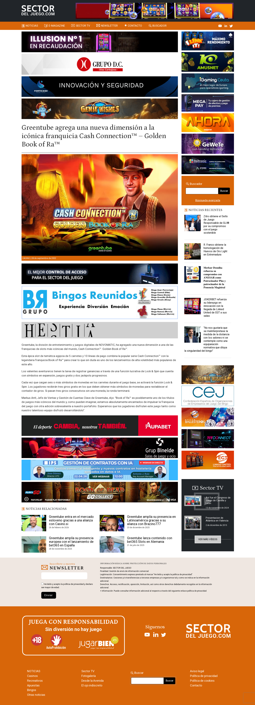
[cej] (208, 396)
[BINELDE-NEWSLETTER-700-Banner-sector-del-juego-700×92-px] (100, 448)
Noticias (32, 25)
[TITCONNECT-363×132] (208, 439)
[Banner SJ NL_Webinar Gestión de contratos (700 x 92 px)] (100, 470)
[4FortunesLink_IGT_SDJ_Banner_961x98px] (154, 10)
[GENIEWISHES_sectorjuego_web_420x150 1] (208, 375)
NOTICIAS (33, 671)
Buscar (224, 190)
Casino (26, 258)
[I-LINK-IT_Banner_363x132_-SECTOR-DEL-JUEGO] (208, 41)
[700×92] (100, 492)
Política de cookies (202, 680)
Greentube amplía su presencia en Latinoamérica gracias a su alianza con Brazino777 (151, 520)
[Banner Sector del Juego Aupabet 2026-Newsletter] (100, 426)
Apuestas (33, 685)
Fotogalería (88, 676)
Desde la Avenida (92, 680)
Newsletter (109, 25)
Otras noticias (36, 694)
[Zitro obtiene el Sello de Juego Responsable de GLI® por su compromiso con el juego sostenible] (192, 223)
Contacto (135, 25)
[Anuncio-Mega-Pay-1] (208, 103)
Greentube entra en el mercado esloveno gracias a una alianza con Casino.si (71, 520)
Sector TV (87, 671)
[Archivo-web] (208, 165)
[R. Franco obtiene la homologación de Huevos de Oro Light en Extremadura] (192, 251)
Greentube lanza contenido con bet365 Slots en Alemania (149, 539)
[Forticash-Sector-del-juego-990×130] (100, 87)
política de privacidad (73, 584)
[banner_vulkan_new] (100, 274)
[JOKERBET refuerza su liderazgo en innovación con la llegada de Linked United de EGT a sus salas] (192, 306)
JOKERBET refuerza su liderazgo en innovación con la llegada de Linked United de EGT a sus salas (215, 307)
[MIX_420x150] (208, 460)
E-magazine (57, 25)
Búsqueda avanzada (207, 200)
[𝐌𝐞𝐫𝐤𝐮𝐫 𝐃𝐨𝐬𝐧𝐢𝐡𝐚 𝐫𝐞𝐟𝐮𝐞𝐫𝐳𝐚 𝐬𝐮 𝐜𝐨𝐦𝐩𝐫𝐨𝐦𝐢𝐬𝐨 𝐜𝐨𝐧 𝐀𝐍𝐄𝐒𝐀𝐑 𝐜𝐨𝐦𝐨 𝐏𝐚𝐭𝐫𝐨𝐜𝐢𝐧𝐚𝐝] (192, 274)
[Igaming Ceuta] (208, 83)
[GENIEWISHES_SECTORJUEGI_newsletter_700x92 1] (100, 109)
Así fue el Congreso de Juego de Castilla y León (218, 500)
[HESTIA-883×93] (100, 330)
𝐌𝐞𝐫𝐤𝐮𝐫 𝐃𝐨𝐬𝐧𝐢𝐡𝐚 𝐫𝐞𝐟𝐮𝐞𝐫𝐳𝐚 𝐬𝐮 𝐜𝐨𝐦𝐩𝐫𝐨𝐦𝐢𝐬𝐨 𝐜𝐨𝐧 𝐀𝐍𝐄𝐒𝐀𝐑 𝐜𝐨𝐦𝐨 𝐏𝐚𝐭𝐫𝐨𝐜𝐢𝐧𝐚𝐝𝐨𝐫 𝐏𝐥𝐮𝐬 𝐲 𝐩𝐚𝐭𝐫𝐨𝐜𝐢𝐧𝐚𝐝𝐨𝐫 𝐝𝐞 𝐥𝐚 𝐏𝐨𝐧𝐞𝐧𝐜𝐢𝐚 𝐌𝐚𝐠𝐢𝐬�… (215, 277)
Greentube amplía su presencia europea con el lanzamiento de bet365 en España (71, 541)
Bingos (31, 690)
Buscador (159, 25)
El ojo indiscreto (91, 685)
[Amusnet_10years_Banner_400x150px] (208, 62)
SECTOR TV (83, 25)
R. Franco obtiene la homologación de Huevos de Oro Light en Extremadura (215, 249)
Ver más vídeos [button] (207, 539)
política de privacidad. (197, 591)
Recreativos (35, 680)
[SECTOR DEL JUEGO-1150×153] (100, 64)
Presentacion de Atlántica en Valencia (217, 519)
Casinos (32, 676)
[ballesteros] (208, 418)
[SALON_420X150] (208, 123)
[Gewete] (208, 144)
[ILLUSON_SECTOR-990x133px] (100, 42)
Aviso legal (197, 671)
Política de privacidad (204, 676)
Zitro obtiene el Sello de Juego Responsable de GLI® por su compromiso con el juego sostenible (216, 224)
